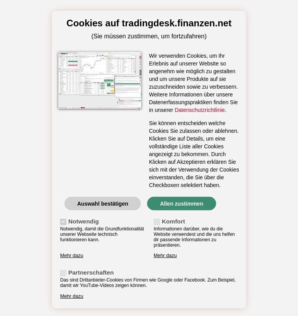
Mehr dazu (71, 255)
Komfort (173, 221)
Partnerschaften (91, 272)
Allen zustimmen (181, 204)
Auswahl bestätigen (102, 204)
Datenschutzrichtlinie (200, 110)
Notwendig (83, 221)
